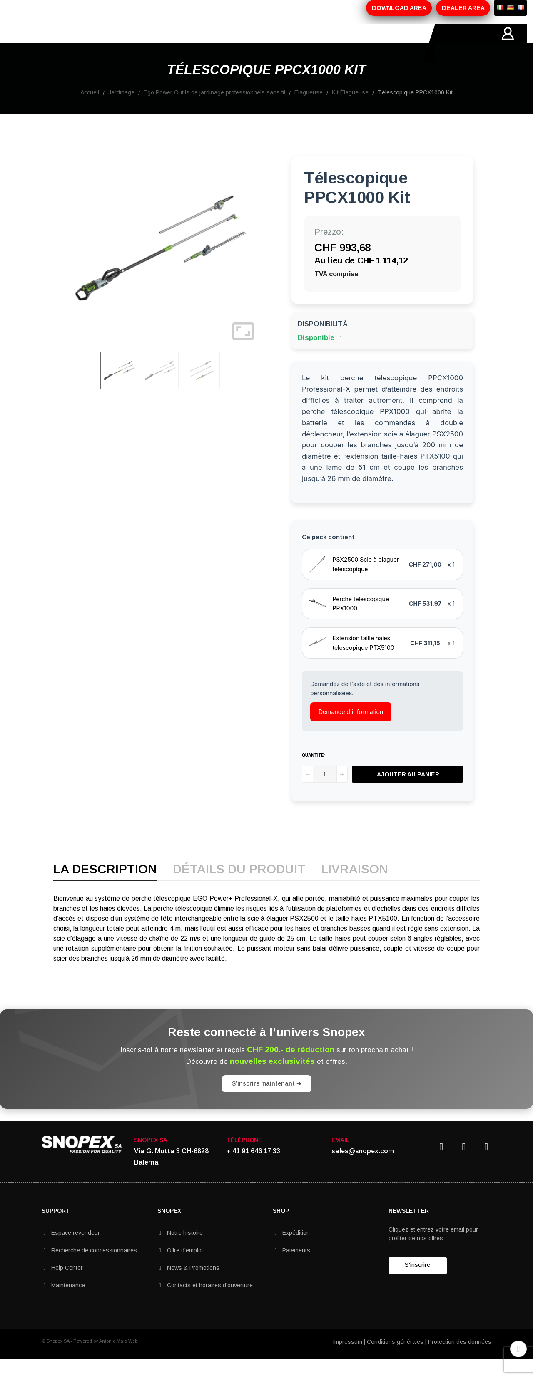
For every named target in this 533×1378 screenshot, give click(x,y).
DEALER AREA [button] (463, 8)
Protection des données (459, 1360)
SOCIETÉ (91, 43)
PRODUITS (136, 43)
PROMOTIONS (189, 43)
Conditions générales (395, 1360)
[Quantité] (325, 793)
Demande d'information (351, 730)
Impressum (347, 1360)
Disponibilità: (324, 343)
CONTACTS (290, 43)
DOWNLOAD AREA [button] (399, 8)
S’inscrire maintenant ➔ (266, 1102)
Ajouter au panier (408, 793)
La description (105, 888)
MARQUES (242, 43)
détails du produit (239, 888)
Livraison (354, 888)
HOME (51, 43)
